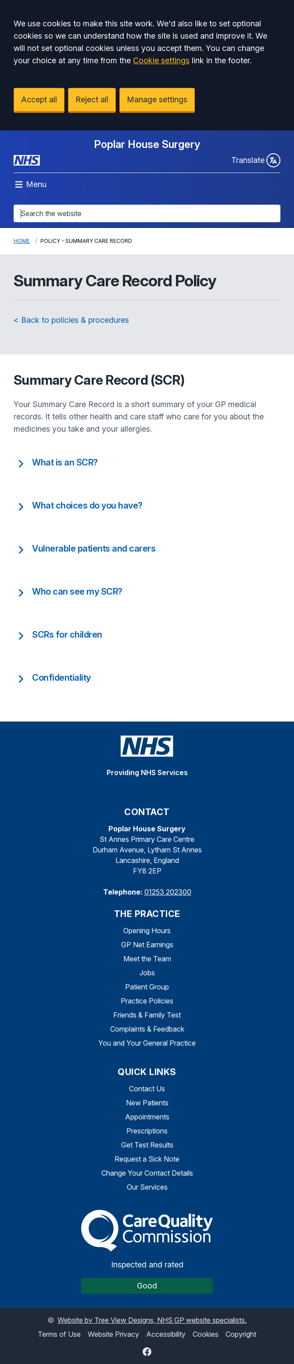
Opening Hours (147, 930)
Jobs (147, 972)
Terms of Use (59, 1334)
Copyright (241, 1334)
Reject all (91, 99)
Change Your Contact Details (147, 1173)
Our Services (147, 1187)
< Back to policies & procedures (71, 320)
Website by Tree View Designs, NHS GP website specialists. (152, 1320)
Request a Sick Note (147, 1159)
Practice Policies (147, 1000)
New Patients (147, 1102)
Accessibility (166, 1334)
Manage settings (157, 99)
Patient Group (147, 986)
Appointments (147, 1116)
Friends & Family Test (147, 1014)
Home (22, 241)
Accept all (39, 99)
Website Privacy (113, 1334)
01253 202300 (167, 892)
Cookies (206, 1334)
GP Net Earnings (147, 944)
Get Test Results (147, 1144)
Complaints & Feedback (147, 1029)
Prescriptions (147, 1130)
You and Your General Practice (147, 1043)
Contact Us (147, 1088)
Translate (255, 160)
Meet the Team (147, 958)
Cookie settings (161, 60)
